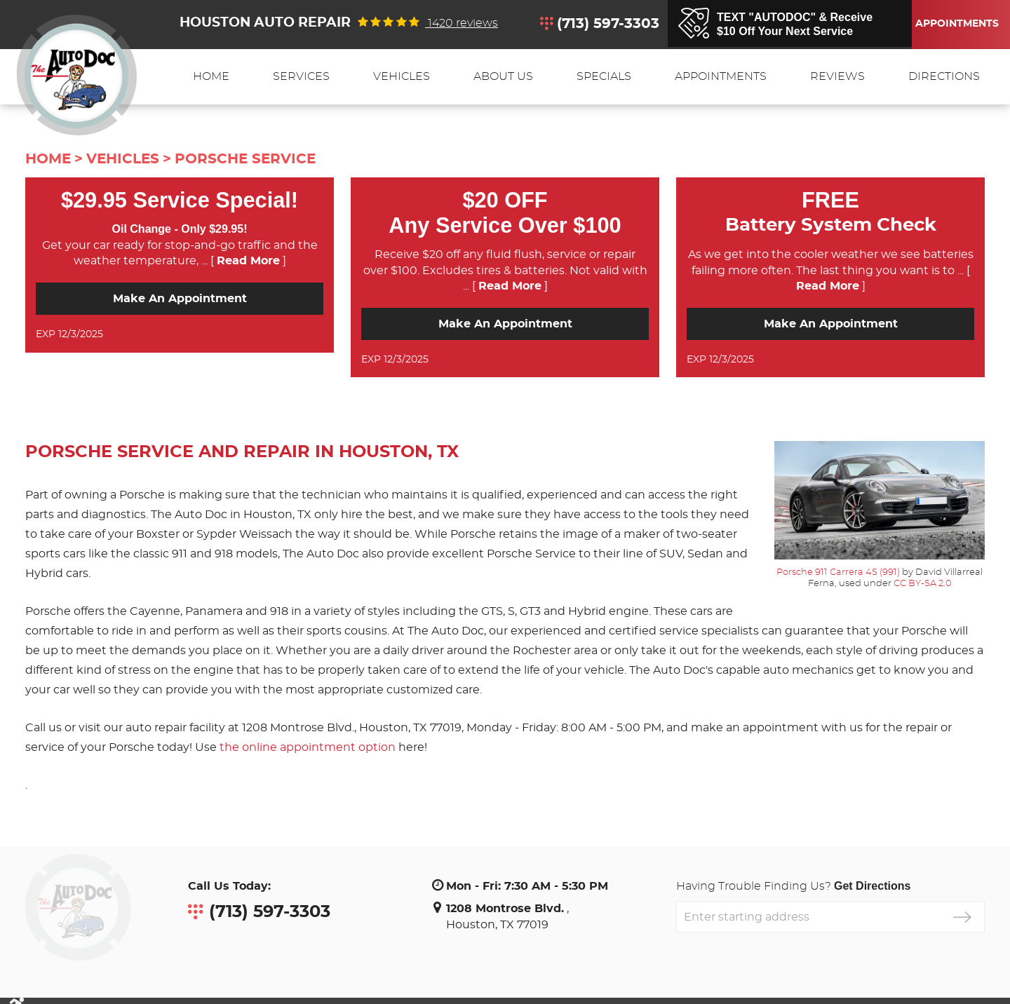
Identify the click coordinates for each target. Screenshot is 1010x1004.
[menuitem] (211, 76)
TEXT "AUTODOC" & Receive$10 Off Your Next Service (795, 24)
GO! (962, 916)
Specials (604, 76)
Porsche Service (245, 159)
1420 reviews (461, 23)
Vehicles (401, 76)
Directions (944, 76)
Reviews (837, 76)
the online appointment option (308, 747)
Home (211, 76)
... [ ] (242, 260)
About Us (503, 76)
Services (301, 76)
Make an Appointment (180, 298)
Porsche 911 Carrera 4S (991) (838, 572)
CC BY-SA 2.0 (923, 583)
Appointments (954, 24)
